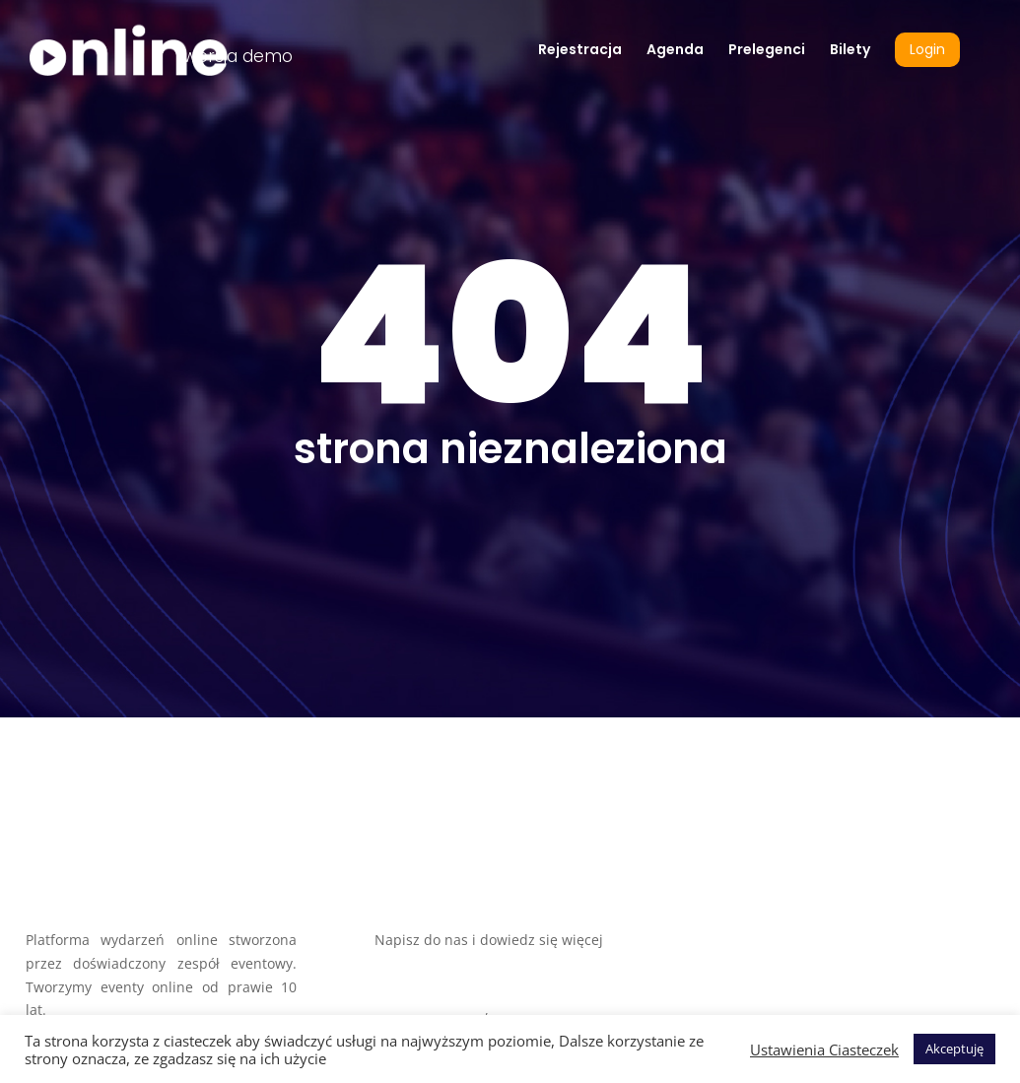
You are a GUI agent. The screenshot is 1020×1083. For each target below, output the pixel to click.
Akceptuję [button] (954, 1048)
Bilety (850, 50)
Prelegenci (766, 50)
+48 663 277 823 (546, 1009)
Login (927, 50)
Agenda (675, 50)
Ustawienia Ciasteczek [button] (824, 1049)
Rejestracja (580, 50)
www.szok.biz (418, 987)
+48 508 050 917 (427, 1009)
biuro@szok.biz (424, 963)
